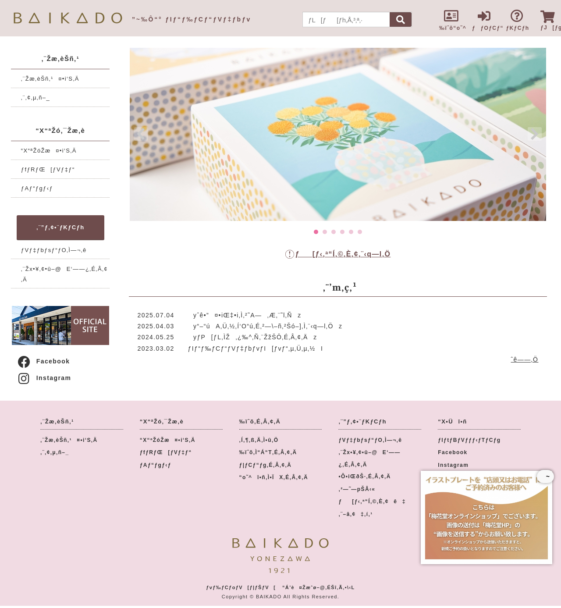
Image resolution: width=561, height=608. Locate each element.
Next (535, 134)
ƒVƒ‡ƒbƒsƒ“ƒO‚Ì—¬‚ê (54, 250)
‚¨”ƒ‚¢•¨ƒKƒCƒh (60, 227)
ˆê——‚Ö (525, 359)
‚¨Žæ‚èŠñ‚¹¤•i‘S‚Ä (50, 78)
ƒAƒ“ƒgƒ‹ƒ (39, 188)
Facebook (43, 361)
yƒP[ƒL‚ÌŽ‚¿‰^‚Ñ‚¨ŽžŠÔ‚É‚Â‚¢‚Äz (252, 337)
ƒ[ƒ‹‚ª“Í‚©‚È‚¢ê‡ (371, 501)
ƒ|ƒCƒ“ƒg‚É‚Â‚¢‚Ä (265, 465)
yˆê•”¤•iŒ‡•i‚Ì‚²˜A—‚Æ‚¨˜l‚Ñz (245, 315)
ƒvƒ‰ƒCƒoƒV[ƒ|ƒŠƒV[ (241, 587)
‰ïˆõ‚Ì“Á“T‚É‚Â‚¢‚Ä (268, 452)
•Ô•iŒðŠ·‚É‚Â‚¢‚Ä (364, 476)
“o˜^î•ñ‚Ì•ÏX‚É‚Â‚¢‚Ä (274, 477)
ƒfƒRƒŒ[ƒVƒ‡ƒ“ (48, 169)
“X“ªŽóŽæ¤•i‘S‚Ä (49, 150)
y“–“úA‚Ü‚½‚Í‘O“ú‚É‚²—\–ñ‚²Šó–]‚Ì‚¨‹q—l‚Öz (265, 326)
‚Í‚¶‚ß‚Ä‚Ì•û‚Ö (259, 440)
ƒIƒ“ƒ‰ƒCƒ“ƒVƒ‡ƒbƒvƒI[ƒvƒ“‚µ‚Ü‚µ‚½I (255, 348)
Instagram (44, 377)
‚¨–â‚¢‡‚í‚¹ (355, 514)
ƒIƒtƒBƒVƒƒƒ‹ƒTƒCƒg (469, 440)
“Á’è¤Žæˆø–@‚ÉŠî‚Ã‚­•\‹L (318, 587)
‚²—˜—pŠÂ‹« (356, 489)
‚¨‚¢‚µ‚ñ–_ (35, 97)
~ (545, 476)
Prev (141, 134)
